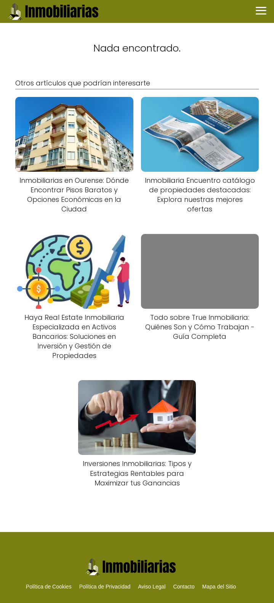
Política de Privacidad (105, 587)
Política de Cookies (49, 587)
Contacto (183, 587)
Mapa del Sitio (219, 587)
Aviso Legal (151, 587)
